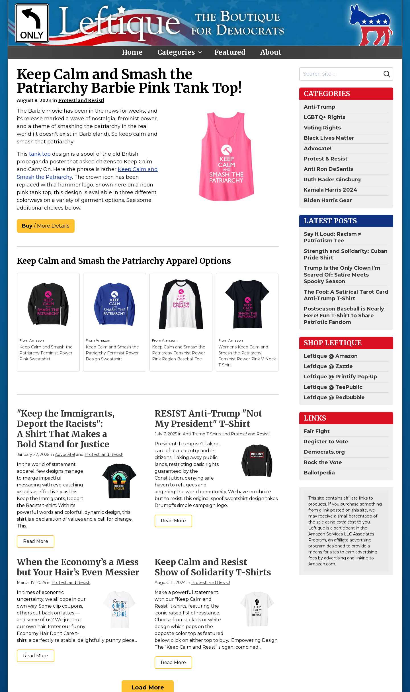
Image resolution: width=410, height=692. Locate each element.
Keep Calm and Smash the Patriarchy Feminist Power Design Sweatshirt (112, 353)
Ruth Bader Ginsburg (332, 179)
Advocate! (65, 454)
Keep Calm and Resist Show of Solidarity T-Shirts (213, 567)
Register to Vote (326, 442)
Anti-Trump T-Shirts (202, 434)
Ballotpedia (319, 473)
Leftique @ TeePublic (333, 387)
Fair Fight (317, 431)
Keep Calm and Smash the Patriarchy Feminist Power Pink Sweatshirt (46, 353)
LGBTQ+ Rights (324, 117)
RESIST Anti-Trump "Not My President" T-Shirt (208, 418)
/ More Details (45, 226)
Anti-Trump (319, 107)
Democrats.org (324, 452)
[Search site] (341, 74)
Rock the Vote (323, 462)
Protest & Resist (325, 159)
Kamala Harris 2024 (330, 190)
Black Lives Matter (329, 138)
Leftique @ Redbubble (334, 397)
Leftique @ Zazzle (328, 366)
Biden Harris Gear (328, 200)
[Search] (387, 74)
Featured (229, 52)
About (271, 52)
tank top (40, 154)
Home (132, 52)
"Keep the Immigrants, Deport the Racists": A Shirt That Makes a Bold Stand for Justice (65, 429)
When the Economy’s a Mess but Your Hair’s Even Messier (78, 567)
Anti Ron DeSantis (328, 169)
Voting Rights (322, 128)
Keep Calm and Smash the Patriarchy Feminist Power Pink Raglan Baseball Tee (178, 353)
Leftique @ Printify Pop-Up (340, 377)
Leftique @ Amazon (331, 356)
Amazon (36, 340)
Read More (35, 541)
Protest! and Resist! (81, 100)
